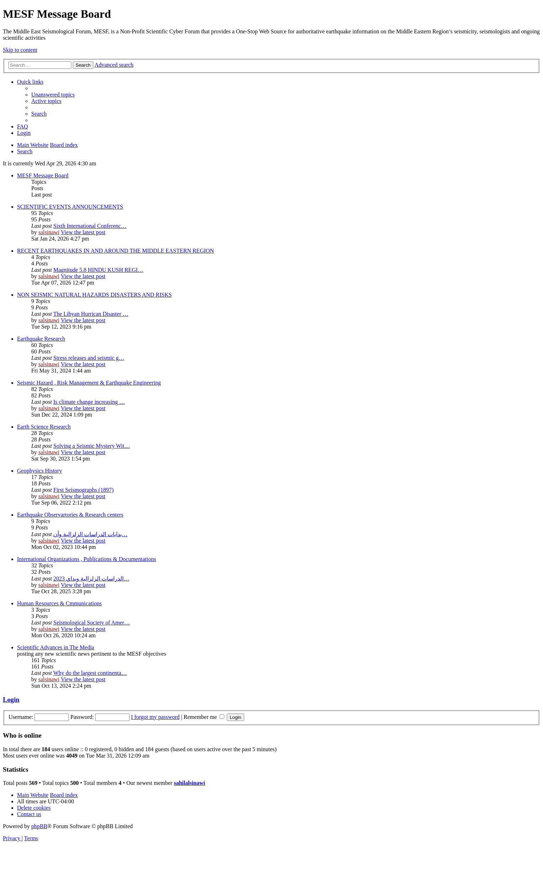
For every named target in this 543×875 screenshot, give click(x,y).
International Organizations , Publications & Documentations (86, 559)
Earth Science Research (44, 427)
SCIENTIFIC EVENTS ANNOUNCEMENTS (70, 207)
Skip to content (20, 50)
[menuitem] (53, 95)
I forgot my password (155, 717)
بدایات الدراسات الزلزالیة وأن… (90, 534)
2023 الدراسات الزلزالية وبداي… (91, 579)
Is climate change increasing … (89, 402)
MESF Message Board (42, 175)
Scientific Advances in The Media (55, 647)
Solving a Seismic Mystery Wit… (91, 446)
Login (11, 699)
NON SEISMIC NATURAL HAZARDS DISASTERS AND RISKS (94, 295)
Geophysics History (39, 471)
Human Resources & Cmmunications (59, 603)
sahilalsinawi (189, 783)
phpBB (39, 826)
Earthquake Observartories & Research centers (70, 515)
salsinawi (49, 232)
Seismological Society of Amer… (91, 623)
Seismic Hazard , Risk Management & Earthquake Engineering (89, 383)
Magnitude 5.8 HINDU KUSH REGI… (98, 270)
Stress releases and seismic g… (88, 358)
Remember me (203, 717)
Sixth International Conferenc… (89, 226)
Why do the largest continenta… (90, 673)
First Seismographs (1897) (83, 490)
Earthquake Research (41, 339)
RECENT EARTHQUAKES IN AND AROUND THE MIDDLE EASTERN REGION (115, 251)
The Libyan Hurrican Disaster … (90, 314)
